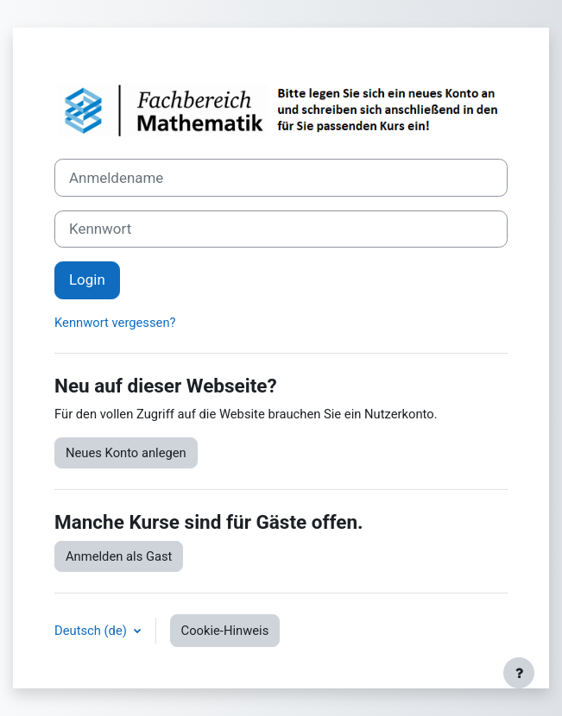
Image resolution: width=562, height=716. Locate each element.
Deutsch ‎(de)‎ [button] (92, 630)
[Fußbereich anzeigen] (518, 672)
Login (87, 279)
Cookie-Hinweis (225, 630)
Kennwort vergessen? (115, 322)
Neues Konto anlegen (126, 453)
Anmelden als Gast (119, 556)
